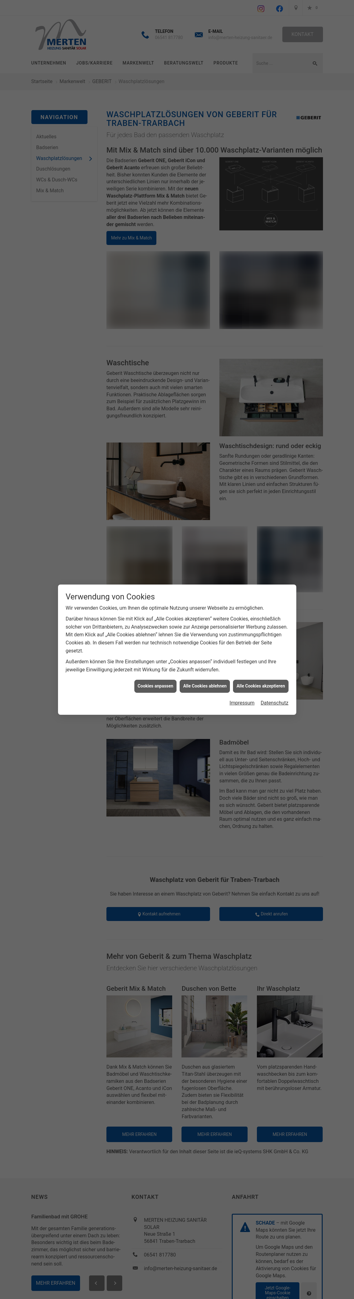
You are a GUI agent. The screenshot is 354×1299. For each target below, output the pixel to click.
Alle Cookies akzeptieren (260, 685)
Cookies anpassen (155, 685)
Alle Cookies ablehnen (204, 685)
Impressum (242, 703)
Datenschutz (274, 703)
